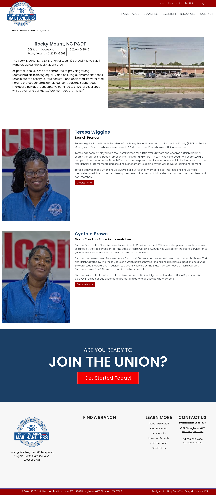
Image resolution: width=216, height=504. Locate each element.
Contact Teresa (84, 183)
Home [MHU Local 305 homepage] (160, 3)
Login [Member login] (203, 3)
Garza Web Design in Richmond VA (190, 491)
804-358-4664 (194, 439)
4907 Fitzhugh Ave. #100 (192, 428)
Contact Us (159, 448)
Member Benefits (158, 439)
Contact (206, 14)
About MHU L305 (159, 424)
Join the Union (186, 3)
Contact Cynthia (85, 285)
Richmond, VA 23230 (192, 432)
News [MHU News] (171, 3)
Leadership (170, 14)
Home (125, 14)
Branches (151, 14)
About (136, 14)
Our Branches (158, 429)
